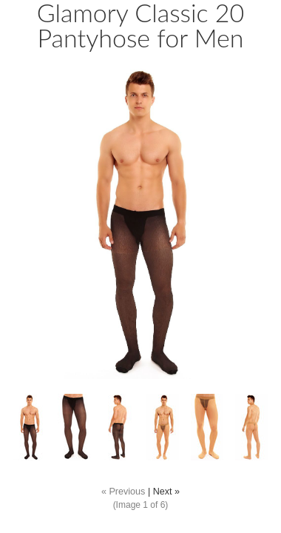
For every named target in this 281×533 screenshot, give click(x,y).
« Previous (123, 491)
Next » (166, 491)
